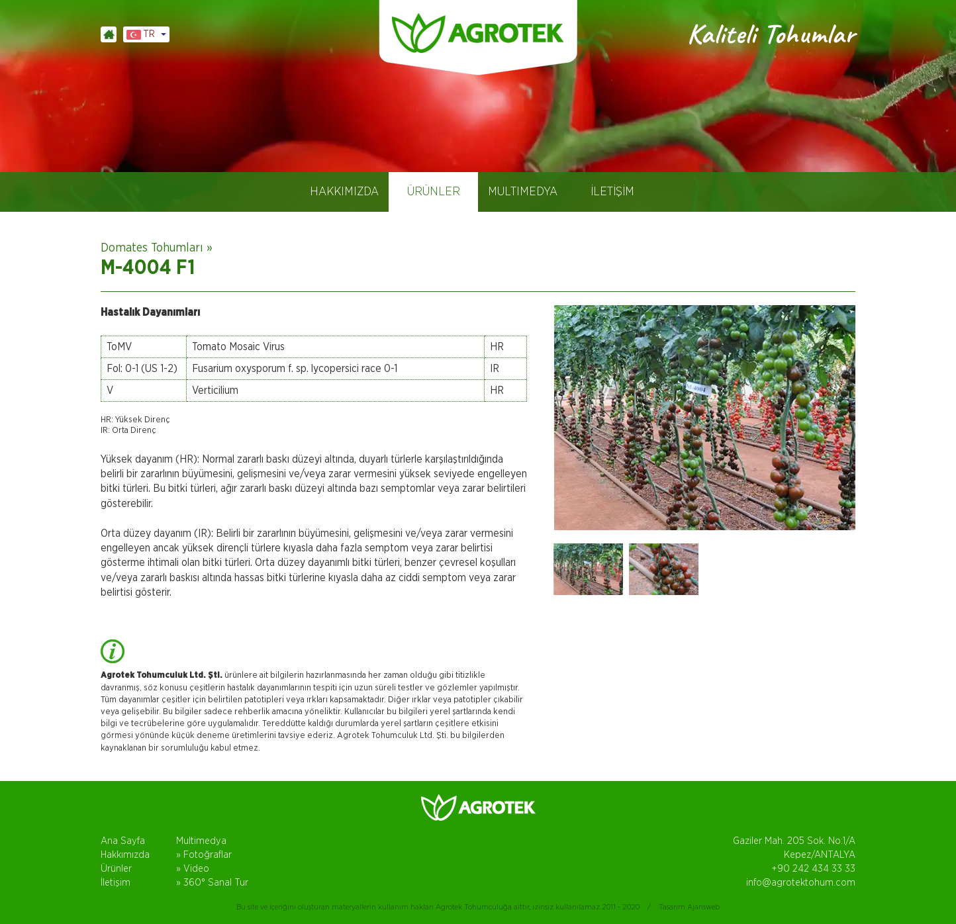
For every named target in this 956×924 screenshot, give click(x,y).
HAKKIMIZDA (344, 192)
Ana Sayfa (123, 841)
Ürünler (116, 869)
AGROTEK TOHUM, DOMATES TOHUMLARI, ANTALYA (478, 33)
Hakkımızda (125, 855)
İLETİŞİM (612, 192)
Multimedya (201, 841)
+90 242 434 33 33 (813, 869)
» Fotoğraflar (204, 855)
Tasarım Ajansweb (689, 907)
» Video (192, 869)
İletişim (115, 883)
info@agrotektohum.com (800, 883)
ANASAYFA (109, 34)
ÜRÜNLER (433, 192)
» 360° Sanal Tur (212, 883)
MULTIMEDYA (522, 192)
